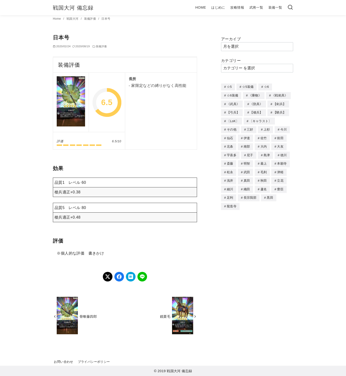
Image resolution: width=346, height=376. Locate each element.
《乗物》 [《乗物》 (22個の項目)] (255, 95)
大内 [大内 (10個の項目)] (263, 145)
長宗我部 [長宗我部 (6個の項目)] (250, 194)
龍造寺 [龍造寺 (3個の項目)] (231, 203)
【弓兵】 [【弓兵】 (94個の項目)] (233, 111)
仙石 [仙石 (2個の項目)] (230, 136)
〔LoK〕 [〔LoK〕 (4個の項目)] (233, 120)
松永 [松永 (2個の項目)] (230, 170)
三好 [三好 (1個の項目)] (250, 128)
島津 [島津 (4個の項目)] (267, 153)
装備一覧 (275, 7)
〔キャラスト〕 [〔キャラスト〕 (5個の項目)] (260, 120)
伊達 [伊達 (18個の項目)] (247, 136)
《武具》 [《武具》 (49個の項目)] (233, 103)
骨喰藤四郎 (88, 316)
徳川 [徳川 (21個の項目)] (283, 153)
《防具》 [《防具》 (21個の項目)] (256, 103)
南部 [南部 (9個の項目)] (247, 145)
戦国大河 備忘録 (73, 8)
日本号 (105, 18)
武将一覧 (256, 7)
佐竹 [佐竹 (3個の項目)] (263, 136)
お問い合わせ (63, 362)
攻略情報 (237, 7)
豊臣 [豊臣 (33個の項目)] (280, 186)
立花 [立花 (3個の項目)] (280, 178)
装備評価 (90, 18)
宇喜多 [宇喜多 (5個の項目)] (231, 153)
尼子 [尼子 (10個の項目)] (250, 153)
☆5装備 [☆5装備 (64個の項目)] (247, 87)
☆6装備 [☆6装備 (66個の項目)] (232, 95)
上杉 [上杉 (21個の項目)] (267, 128)
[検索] (290, 7)
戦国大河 (73, 18)
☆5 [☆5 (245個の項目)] (229, 87)
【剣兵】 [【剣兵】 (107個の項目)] (279, 103)
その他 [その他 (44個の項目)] (231, 128)
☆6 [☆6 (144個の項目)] (266, 87)
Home (57, 18)
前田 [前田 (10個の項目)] (280, 136)
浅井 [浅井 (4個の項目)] (230, 178)
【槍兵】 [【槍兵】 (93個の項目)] (256, 111)
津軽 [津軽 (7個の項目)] (280, 170)
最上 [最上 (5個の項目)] (263, 161)
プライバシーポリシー (94, 362)
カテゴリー (231, 61)
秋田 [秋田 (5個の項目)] (263, 178)
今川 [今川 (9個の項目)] (283, 128)
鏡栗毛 (165, 316)
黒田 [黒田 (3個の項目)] (270, 194)
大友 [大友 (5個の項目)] (280, 145)
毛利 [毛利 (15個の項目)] (263, 170)
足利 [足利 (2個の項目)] (230, 194)
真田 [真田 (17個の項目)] (247, 178)
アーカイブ (231, 39)
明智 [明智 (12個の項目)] (247, 161)
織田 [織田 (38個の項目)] (247, 186)
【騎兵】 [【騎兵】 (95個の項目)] (279, 111)
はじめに (218, 7)
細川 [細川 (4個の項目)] (230, 186)
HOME (200, 7)
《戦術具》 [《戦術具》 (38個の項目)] (280, 95)
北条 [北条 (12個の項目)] (230, 145)
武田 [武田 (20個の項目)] (247, 170)
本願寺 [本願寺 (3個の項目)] (282, 161)
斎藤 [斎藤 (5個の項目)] (230, 161)
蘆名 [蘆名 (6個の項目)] (263, 186)
